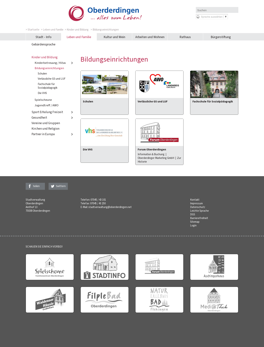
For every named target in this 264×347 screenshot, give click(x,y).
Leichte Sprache (199, 211)
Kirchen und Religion (45, 129)
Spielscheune (43, 100)
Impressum (196, 203)
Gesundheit (53, 117)
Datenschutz (197, 207)
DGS (192, 214)
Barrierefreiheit (199, 218)
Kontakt (194, 200)
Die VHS (42, 93)
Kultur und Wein (114, 37)
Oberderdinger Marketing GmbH (156, 158)
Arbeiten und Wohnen (149, 37)
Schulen (42, 73)
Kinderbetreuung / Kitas (54, 63)
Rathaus (185, 37)
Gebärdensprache (43, 44)
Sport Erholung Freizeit (53, 112)
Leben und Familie (79, 37)
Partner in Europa (53, 134)
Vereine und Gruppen (46, 123)
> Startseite (32, 29)
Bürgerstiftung (221, 37)
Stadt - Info (44, 37)
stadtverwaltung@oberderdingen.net (110, 207)
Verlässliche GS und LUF (51, 79)
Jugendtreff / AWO (46, 105)
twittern (61, 186)
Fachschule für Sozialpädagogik (47, 86)
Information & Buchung (151, 154)
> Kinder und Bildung (77, 29)
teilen (36, 186)
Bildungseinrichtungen (49, 68)
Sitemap (194, 222)
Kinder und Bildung (45, 57)
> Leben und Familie (52, 29)
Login (193, 225)
